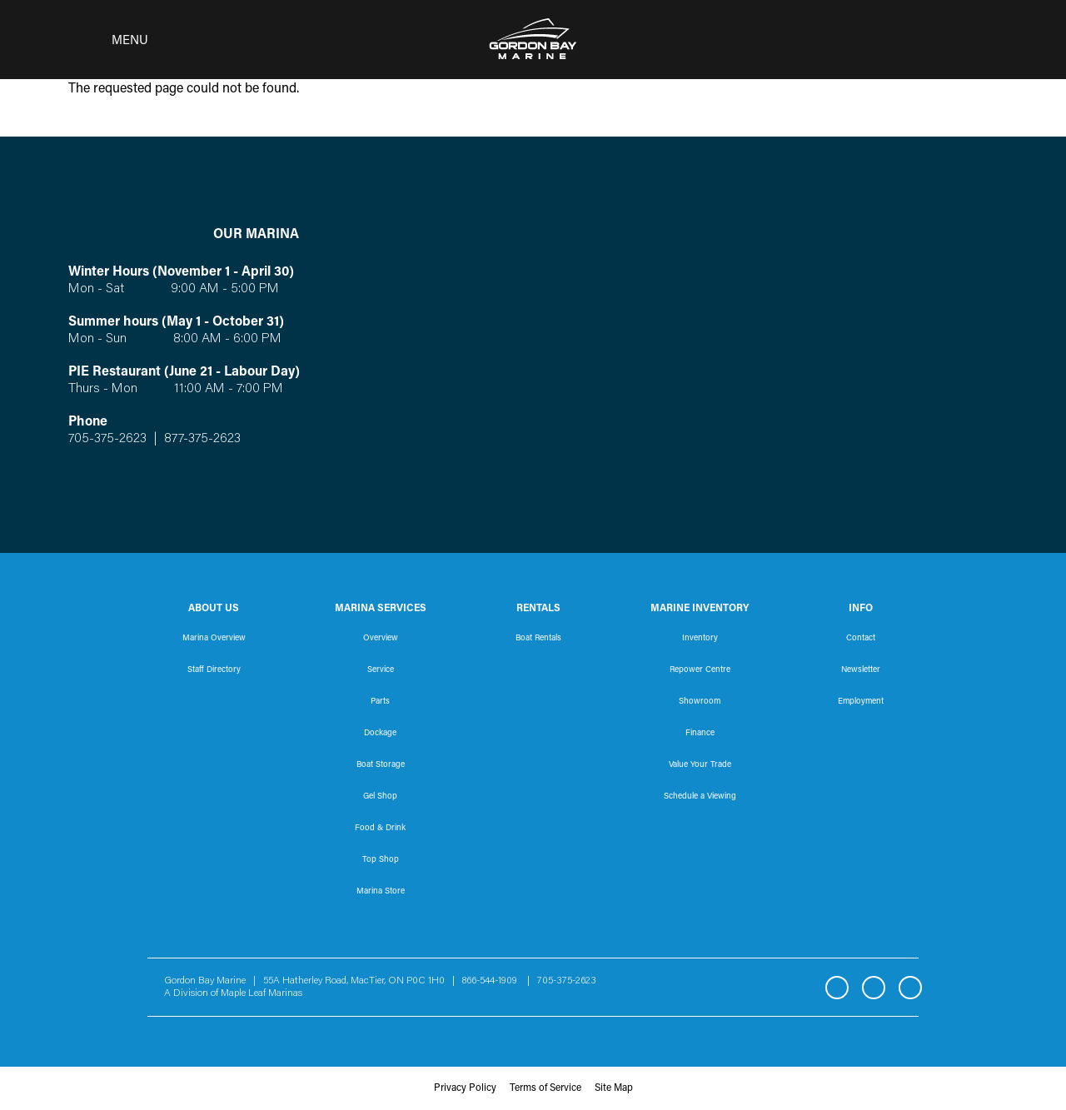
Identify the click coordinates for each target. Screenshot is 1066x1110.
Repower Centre (700, 670)
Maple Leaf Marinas (261, 993)
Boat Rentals (538, 639)
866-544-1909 (493, 981)
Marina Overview (214, 639)
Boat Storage (380, 765)
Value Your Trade (700, 765)
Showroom (699, 702)
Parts (380, 702)
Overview (380, 639)
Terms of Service (545, 1088)
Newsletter (860, 670)
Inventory (700, 639)
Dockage (380, 733)
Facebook (837, 987)
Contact (860, 639)
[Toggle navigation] (103, 39)
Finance (700, 733)
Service (380, 670)
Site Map (614, 1088)
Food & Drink (380, 828)
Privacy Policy (465, 1088)
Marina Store (380, 892)
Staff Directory (214, 670)
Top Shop (380, 860)
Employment (861, 702)
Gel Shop (380, 797)
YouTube (910, 987)
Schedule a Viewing (700, 797)
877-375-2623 (201, 438)
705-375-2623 (107, 438)
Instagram (873, 987)
